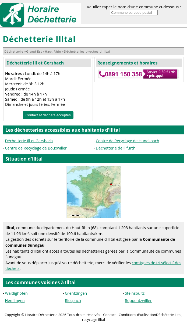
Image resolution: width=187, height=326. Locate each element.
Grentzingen (76, 293)
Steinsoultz (134, 293)
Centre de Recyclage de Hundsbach (127, 140)
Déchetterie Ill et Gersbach (35, 63)
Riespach (73, 300)
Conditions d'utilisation (137, 314)
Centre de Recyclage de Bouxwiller (36, 148)
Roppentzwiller (138, 300)
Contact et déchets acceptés (48, 115)
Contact (109, 314)
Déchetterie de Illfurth (115, 148)
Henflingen (14, 300)
